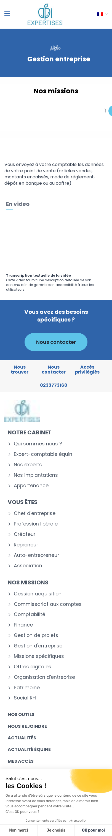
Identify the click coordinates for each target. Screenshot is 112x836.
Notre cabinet (30, 432)
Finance (23, 625)
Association (28, 566)
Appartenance (31, 486)
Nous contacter (56, 342)
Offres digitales (32, 667)
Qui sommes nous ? (38, 444)
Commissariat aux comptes (48, 604)
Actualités (22, 738)
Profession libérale (36, 524)
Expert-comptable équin (43, 454)
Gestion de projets (36, 635)
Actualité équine (29, 749)
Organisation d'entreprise (44, 677)
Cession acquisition (38, 594)
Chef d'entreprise (34, 513)
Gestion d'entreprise (38, 646)
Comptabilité (29, 614)
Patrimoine (27, 688)
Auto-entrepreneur (36, 555)
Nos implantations (36, 475)
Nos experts (28, 465)
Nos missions (28, 582)
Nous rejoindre (27, 726)
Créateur (24, 534)
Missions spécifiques (39, 656)
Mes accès (21, 761)
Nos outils (21, 714)
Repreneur (26, 545)
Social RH (25, 698)
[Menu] (7, 13)
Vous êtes (23, 502)
